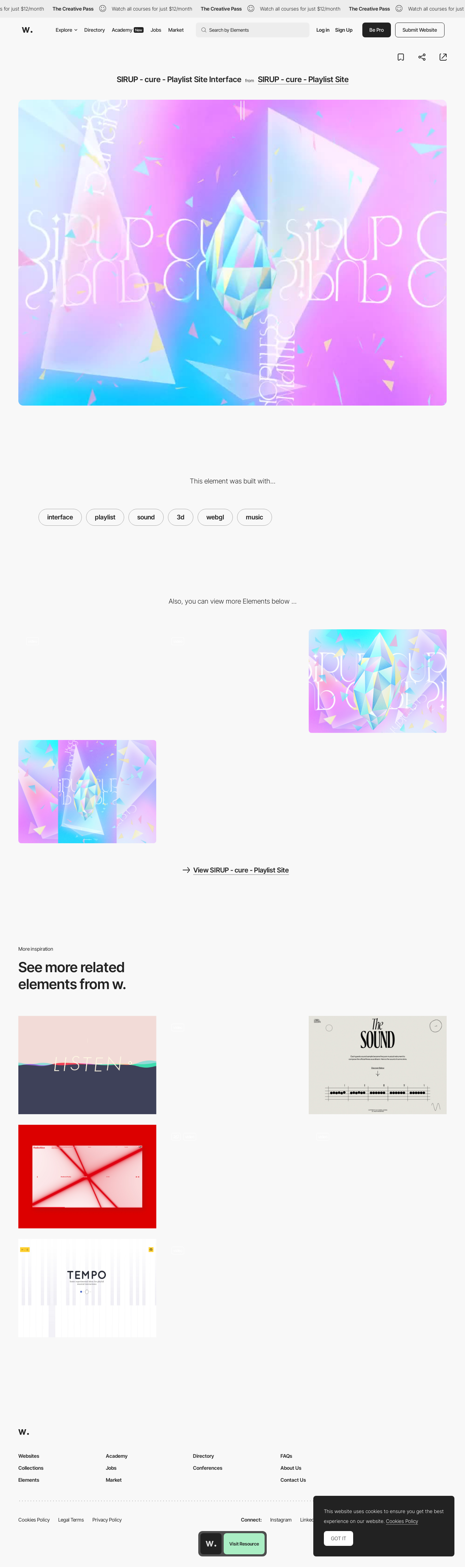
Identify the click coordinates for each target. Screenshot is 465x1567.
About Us (290, 1468)
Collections (30, 1468)
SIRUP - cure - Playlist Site (303, 79)
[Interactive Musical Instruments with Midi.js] (87, 1288)
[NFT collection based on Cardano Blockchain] (378, 1176)
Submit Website (420, 30)
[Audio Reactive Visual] (87, 1176)
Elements (28, 1480)
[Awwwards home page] (211, 1543)
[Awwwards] (27, 30)
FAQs (286, 1456)
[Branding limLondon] (232, 1176)
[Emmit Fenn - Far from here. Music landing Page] (232, 1065)
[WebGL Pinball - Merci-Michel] (232, 1288)
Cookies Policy (34, 1520)
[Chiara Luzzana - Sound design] (378, 1065)
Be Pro (376, 30)
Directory (94, 30)
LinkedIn (309, 1520)
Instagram (281, 1520)
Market (176, 30)
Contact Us (293, 1480)
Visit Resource (244, 1544)
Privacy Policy (107, 1520)
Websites (28, 1456)
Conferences (207, 1468)
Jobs (156, 30)
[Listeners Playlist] (87, 1065)
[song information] (87, 681)
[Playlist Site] (232, 681)
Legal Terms (71, 1520)
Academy (128, 30)
